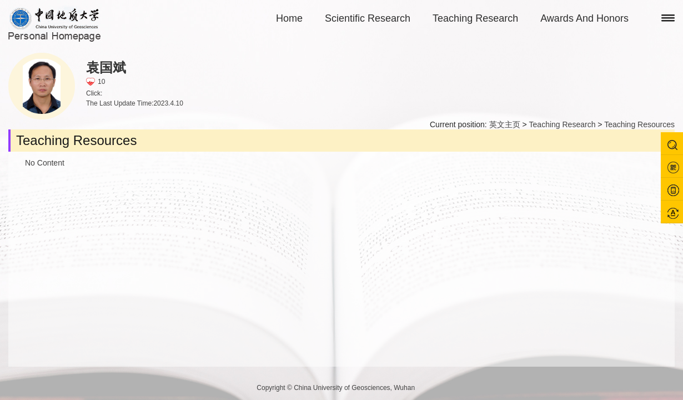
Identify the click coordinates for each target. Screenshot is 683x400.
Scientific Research (367, 18)
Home (289, 18)
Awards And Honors (584, 18)
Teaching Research (475, 18)
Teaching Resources (639, 124)
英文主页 (504, 124)
